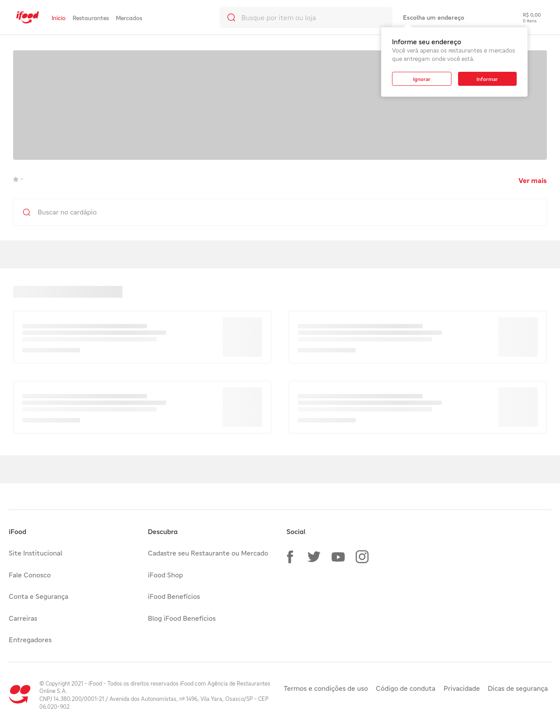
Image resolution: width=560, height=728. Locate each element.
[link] (27, 17)
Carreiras (23, 618)
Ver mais (532, 180)
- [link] (18, 178)
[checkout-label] (525, 17)
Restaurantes (91, 17)
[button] (290, 557)
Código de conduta (405, 688)
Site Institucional (35, 553)
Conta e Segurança (38, 596)
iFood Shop (165, 575)
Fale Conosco (30, 575)
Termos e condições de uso (326, 688)
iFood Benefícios (174, 596)
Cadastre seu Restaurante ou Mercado (208, 553)
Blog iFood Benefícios (182, 618)
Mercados (129, 17)
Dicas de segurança (518, 688)
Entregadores (30, 640)
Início (59, 17)
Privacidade (462, 688)
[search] (306, 17)
